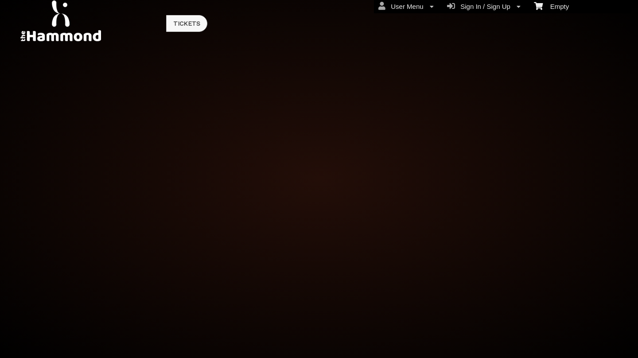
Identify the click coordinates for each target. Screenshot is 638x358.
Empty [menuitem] (551, 5)
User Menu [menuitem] (406, 6)
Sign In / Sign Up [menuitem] (484, 6)
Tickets (186, 23)
